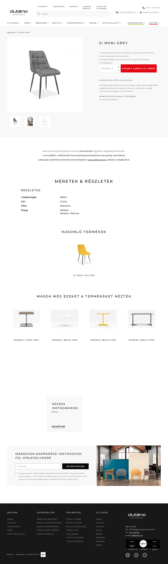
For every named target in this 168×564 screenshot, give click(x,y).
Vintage (99, 519)
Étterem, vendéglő (73, 519)
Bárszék (42, 23)
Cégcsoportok (59, 6)
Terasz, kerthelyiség (74, 541)
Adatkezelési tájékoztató (47, 519)
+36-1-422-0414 (134, 533)
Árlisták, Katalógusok (45, 534)
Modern (99, 534)
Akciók (154, 23)
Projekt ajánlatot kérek (138, 68)
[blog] (144, 554)
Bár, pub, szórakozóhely (76, 526)
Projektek (43, 6)
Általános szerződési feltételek (49, 523)
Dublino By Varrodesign (101, 7)
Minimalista (100, 537)
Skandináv (100, 541)
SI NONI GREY (23, 32)
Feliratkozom (75, 466)
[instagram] (136, 554)
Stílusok (14, 23)
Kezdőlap (11, 32)
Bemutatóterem (13, 526)
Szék (28, 23)
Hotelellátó (111, 23)
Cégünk (10, 519)
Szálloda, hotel (72, 530)
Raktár (10, 530)
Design (99, 530)
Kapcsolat (73, 6)
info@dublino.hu (137, 536)
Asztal (57, 23)
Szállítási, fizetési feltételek (48, 530)
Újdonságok (136, 23)
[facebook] (128, 554)
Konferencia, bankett (75, 537)
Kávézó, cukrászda (74, 523)
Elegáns (99, 545)
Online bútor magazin (16, 534)
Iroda (94, 23)
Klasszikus (100, 526)
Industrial (100, 523)
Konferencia (76, 23)
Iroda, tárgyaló (72, 534)
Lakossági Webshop (87, 7)
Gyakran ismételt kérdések (48, 526)
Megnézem (58, 426)
